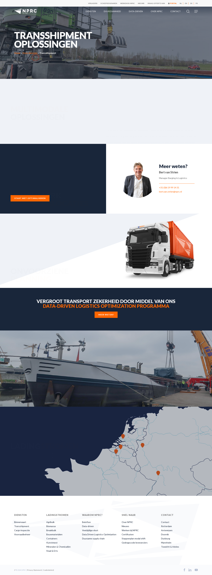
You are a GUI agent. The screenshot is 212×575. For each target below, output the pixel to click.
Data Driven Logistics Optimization (99, 534)
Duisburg (165, 538)
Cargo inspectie (22, 530)
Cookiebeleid (48, 570)
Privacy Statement (34, 570)
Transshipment (21, 526)
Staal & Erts (52, 550)
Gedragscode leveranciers (135, 542)
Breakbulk (51, 530)
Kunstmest (52, 542)
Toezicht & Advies (170, 546)
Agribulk (50, 522)
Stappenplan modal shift (133, 538)
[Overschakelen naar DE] (191, 3)
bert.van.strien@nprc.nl (170, 191)
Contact (165, 522)
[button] (196, 11)
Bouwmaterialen (54, 534)
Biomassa (51, 526)
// (14, 570)
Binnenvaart (20, 522)
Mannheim (166, 542)
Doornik (165, 534)
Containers (51, 538)
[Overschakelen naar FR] (197, 3)
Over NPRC (127, 522)
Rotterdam (166, 526)
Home (17, 53)
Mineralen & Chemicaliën (58, 546)
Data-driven (88, 526)
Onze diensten (29, 53)
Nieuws (125, 526)
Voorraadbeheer (22, 534)
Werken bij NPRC (130, 530)
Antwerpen (166, 530)
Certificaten (128, 534)
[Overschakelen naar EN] (186, 3)
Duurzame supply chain (93, 538)
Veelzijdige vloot (90, 530)
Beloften (86, 522)
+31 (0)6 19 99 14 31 (169, 187)
